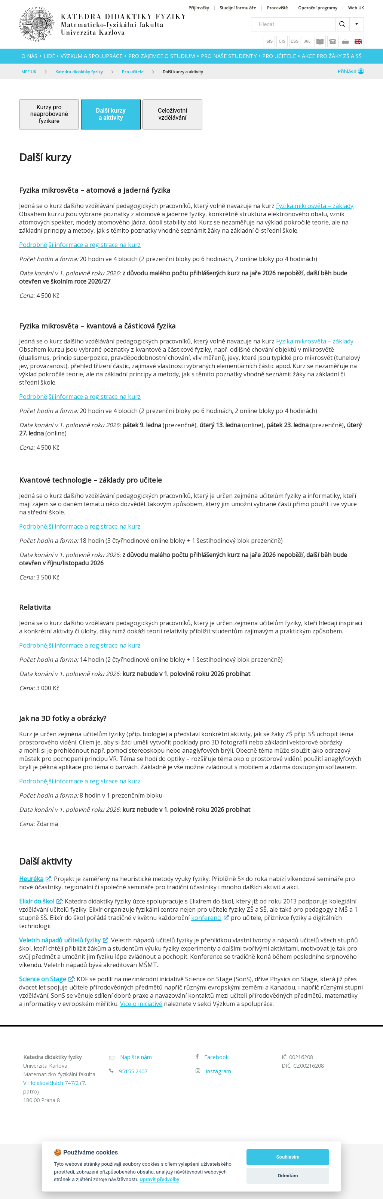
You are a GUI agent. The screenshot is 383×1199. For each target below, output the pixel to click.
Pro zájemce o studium (161, 55)
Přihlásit (351, 71)
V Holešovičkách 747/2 (51, 1082)
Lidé (49, 55)
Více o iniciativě (141, 1004)
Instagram (218, 1071)
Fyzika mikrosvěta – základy (314, 206)
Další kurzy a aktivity (183, 71)
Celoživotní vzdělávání (172, 114)
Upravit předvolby (159, 1179)
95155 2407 (133, 1071)
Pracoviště (277, 8)
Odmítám (288, 1175)
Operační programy (317, 8)
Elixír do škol (36, 901)
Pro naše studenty (229, 55)
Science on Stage (42, 979)
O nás (29, 55)
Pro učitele (279, 55)
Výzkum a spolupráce (91, 55)
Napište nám (136, 1057)
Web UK (356, 8)
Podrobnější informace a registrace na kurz (80, 245)
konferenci (206, 918)
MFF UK (28, 71)
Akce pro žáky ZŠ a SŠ (332, 55)
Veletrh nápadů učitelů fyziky (60, 940)
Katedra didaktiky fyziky (79, 71)
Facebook (216, 1057)
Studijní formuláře (238, 8)
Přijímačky (199, 8)
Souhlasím (288, 1157)
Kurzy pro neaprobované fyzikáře (49, 114)
